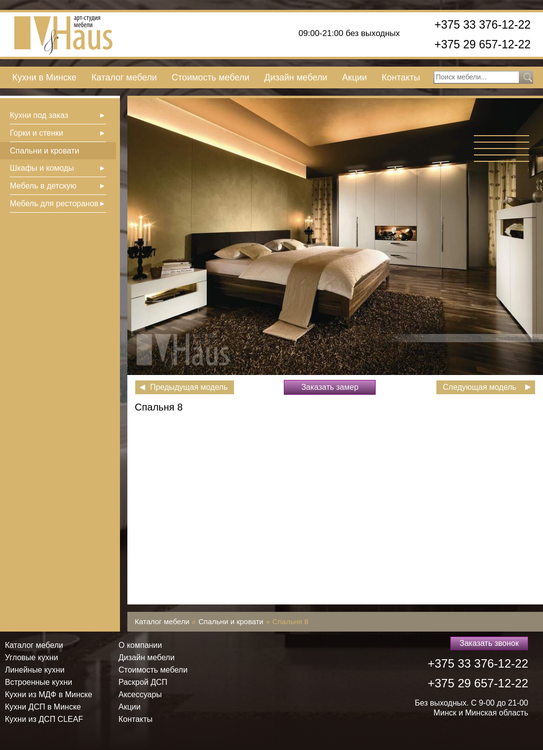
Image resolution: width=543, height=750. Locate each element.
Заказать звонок (489, 643)
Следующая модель (479, 387)
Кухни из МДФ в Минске (48, 694)
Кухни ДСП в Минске (43, 707)
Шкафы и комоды (42, 168)
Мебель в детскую (43, 186)
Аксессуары (140, 694)
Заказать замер (329, 387)
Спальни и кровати (44, 151)
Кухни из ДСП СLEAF (44, 719)
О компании (140, 645)
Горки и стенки (36, 133)
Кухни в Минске (44, 77)
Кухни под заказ (39, 115)
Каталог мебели (124, 77)
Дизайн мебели (295, 77)
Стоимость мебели (210, 77)
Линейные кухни (35, 670)
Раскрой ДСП (142, 682)
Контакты (401, 77)
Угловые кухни (31, 657)
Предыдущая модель (189, 387)
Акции (354, 77)
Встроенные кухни (38, 682)
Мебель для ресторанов (54, 203)
